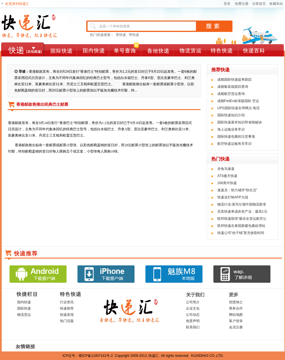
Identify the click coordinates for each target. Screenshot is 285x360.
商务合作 (236, 308)
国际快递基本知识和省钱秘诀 (239, 122)
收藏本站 (276, 4)
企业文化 (193, 308)
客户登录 (236, 321)
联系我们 (193, 327)
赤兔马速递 (225, 169)
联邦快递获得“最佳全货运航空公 (241, 219)
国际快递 (24, 308)
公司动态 (193, 315)
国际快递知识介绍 (231, 115)
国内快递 (24, 302)
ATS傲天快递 (227, 176)
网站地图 (236, 315)
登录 (227, 4)
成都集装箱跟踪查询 (232, 87)
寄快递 (134, 35)
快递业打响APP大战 (232, 197)
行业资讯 (67, 302)
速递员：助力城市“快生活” (237, 190)
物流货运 (24, 315)
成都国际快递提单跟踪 (234, 80)
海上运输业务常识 (231, 129)
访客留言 (259, 4)
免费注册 (241, 4)
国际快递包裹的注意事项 (236, 137)
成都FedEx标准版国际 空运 (238, 101)
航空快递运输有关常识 (234, 144)
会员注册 (236, 327)
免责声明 (193, 321)
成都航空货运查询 (231, 94)
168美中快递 (227, 183)
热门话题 (67, 321)
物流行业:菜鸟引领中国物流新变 (241, 204)
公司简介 (193, 302)
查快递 (121, 35)
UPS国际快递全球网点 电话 (238, 108)
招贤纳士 (236, 302)
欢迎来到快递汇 (17, 4)
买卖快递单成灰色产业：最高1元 (242, 211)
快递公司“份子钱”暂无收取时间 (240, 233)
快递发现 (67, 315)
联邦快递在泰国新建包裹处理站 (241, 226)
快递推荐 (67, 308)
